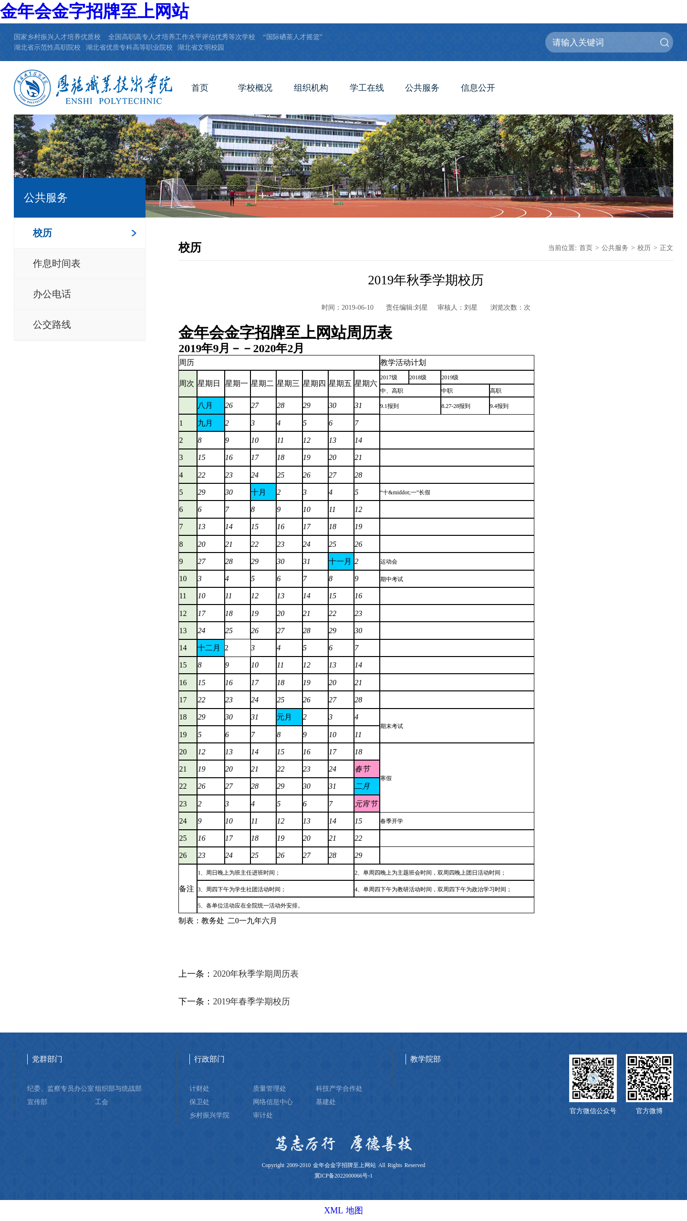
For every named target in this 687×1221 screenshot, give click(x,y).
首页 (199, 88)
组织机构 (311, 88)
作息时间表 (57, 263)
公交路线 (52, 324)
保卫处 (199, 1102)
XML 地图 (343, 1210)
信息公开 (478, 88)
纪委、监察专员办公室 (60, 1088)
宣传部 (37, 1102)
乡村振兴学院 (209, 1115)
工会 (101, 1102)
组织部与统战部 (118, 1088)
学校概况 (255, 88)
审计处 (263, 1115)
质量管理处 (269, 1088)
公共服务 (422, 88)
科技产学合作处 (339, 1088)
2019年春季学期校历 (251, 1001)
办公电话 (52, 294)
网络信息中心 (273, 1102)
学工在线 (367, 88)
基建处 (326, 1102)
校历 (42, 233)
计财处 (199, 1088)
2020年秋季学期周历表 (256, 974)
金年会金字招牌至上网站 (94, 11)
